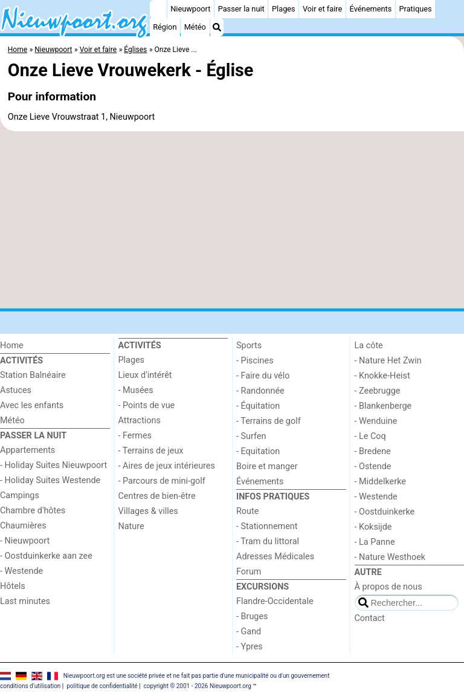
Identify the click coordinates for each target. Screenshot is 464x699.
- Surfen (251, 436)
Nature (131, 526)
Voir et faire (322, 8)
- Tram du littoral (267, 541)
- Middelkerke (380, 481)
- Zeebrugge (378, 391)
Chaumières (23, 526)
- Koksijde (373, 527)
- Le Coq (370, 436)
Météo (195, 26)
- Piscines (255, 361)
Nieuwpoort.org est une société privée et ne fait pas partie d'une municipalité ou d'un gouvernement (196, 675)
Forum (248, 572)
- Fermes (135, 436)
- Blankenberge (383, 406)
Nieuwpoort (190, 8)
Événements (371, 8)
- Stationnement (266, 526)
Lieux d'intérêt (145, 375)
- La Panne (375, 542)
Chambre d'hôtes (32, 511)
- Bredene (373, 451)
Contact (370, 618)
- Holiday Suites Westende (50, 480)
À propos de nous (388, 587)
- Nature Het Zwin (388, 361)
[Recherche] (217, 27)
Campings (19, 495)
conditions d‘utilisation (30, 686)
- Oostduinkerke (385, 512)
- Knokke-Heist (382, 376)
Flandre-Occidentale (275, 601)
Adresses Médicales (275, 556)
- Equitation (258, 451)
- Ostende (373, 466)
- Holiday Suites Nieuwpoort (53, 465)
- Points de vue (146, 405)
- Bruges (252, 616)
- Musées (135, 390)
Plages (283, 8)
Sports (249, 345)
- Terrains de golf (268, 421)
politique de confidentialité (101, 686)
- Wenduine (376, 421)
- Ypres (249, 647)
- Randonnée (260, 391)
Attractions (139, 420)
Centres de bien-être (157, 496)
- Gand (248, 631)
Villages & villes (148, 511)
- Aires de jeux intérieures (166, 466)
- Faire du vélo (262, 376)
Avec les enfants (31, 405)
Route (247, 511)
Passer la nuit (241, 8)
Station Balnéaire (33, 375)
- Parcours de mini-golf (161, 481)
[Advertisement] (232, 220)
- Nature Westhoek (390, 557)
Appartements (27, 450)
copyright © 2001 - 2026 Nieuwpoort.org (197, 686)
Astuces (15, 390)
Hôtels (12, 586)
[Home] (158, 9)
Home (12, 345)
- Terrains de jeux (151, 451)
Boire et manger (267, 466)
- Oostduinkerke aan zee (46, 556)
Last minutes (25, 601)
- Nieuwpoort (25, 541)
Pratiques (415, 8)
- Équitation (258, 406)
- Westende (21, 571)
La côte (369, 345)
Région (164, 26)
